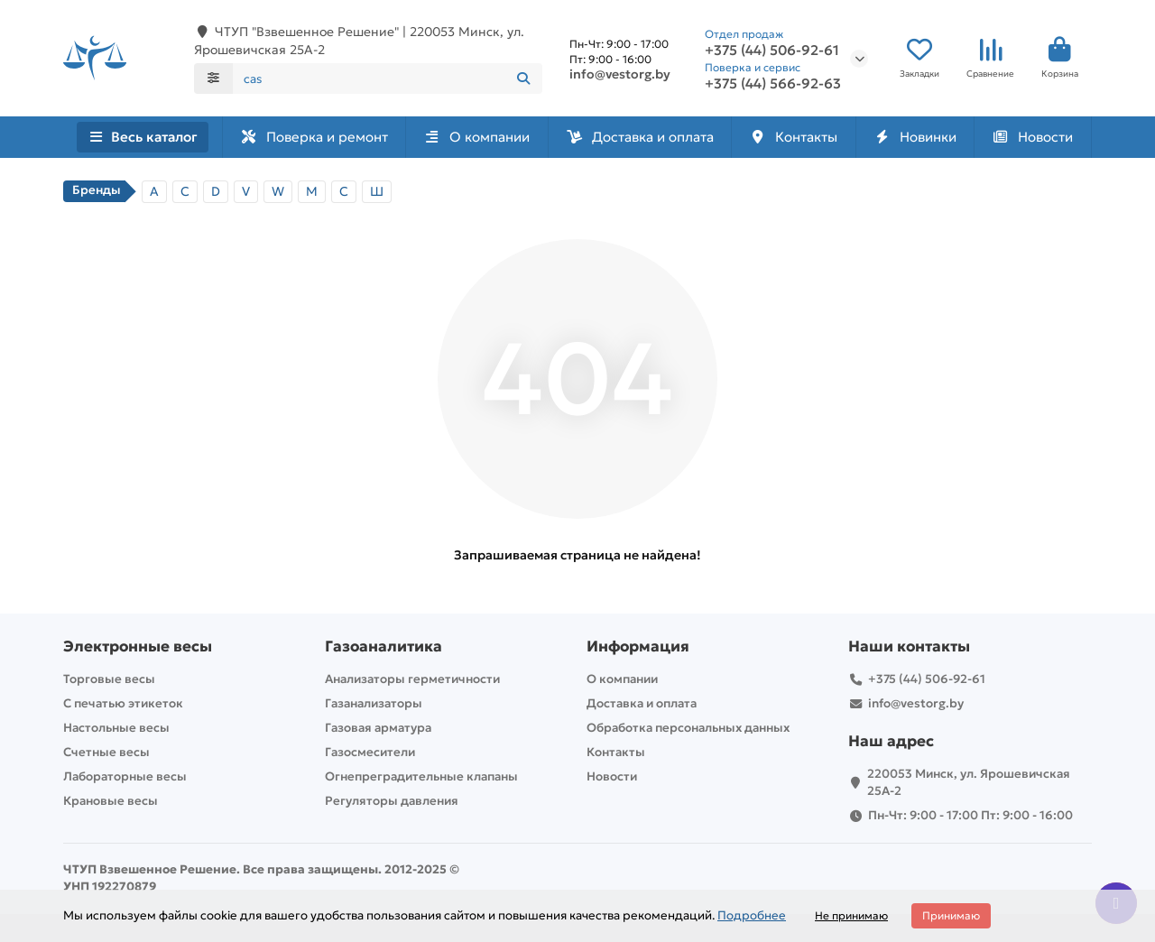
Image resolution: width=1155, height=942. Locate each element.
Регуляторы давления (391, 800)
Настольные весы (116, 727)
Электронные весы (137, 646)
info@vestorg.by (619, 74)
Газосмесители (370, 752)
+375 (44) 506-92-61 (772, 50)
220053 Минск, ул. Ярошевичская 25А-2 (968, 782)
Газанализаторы (373, 703)
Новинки (914, 136)
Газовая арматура (378, 727)
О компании (476, 136)
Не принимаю (851, 915)
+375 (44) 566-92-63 (773, 84)
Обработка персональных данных (688, 727)
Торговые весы (109, 679)
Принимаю (951, 915)
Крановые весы (110, 800)
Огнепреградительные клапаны (421, 776)
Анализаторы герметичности (412, 679)
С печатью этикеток (123, 703)
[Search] (387, 78)
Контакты (793, 136)
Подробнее (751, 915)
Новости (1032, 136)
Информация (638, 646)
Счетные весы (106, 752)
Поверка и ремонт (314, 136)
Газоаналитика (383, 646)
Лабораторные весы (125, 776)
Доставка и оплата (640, 136)
